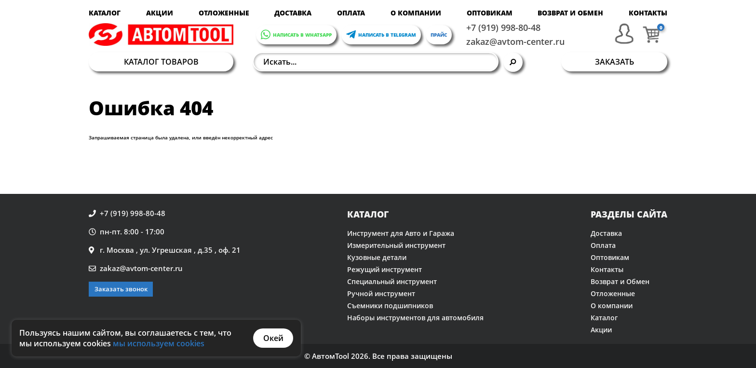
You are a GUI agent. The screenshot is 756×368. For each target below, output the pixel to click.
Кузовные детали (376, 257)
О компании (416, 12)
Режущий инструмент (384, 269)
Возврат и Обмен (570, 12)
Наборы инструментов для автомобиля (415, 317)
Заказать (614, 61)
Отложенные (224, 12)
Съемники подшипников (390, 305)
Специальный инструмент (392, 281)
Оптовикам (490, 12)
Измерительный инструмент (396, 245)
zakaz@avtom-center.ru (515, 41)
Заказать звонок (121, 289)
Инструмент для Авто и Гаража (400, 233)
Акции (159, 12)
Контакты (648, 12)
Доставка (292, 12)
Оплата (351, 12)
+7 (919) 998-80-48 (503, 27)
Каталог (105, 12)
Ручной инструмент (381, 293)
